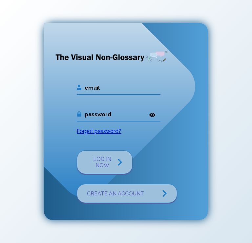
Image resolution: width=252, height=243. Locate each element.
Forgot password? (99, 131)
